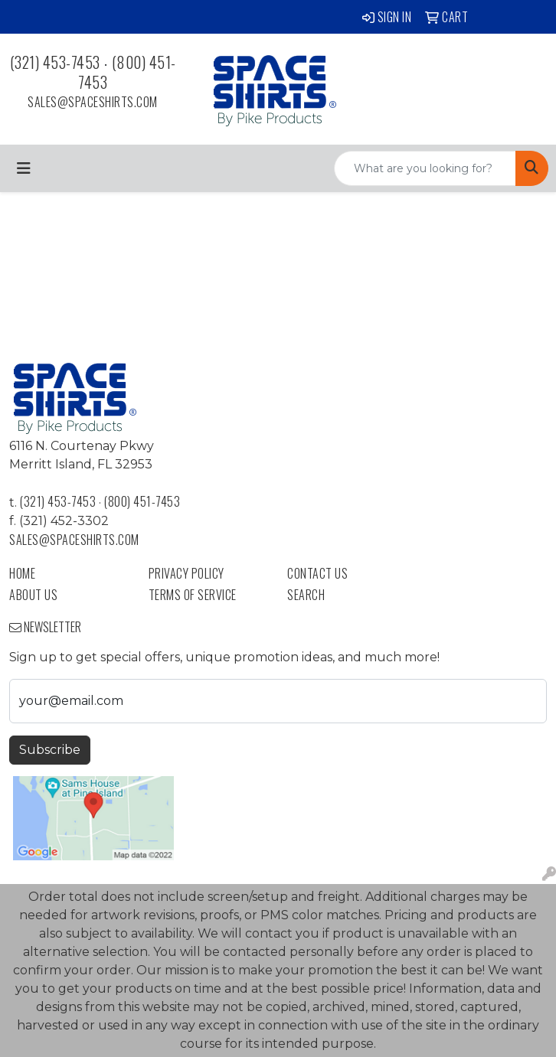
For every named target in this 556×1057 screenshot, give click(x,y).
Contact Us (317, 573)
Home (22, 573)
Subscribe (49, 749)
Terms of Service (193, 595)
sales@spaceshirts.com (93, 102)
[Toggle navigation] (24, 168)
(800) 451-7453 (127, 72)
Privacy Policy (186, 573)
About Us (33, 595)
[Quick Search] (425, 168)
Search (306, 595)
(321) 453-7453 (55, 62)
